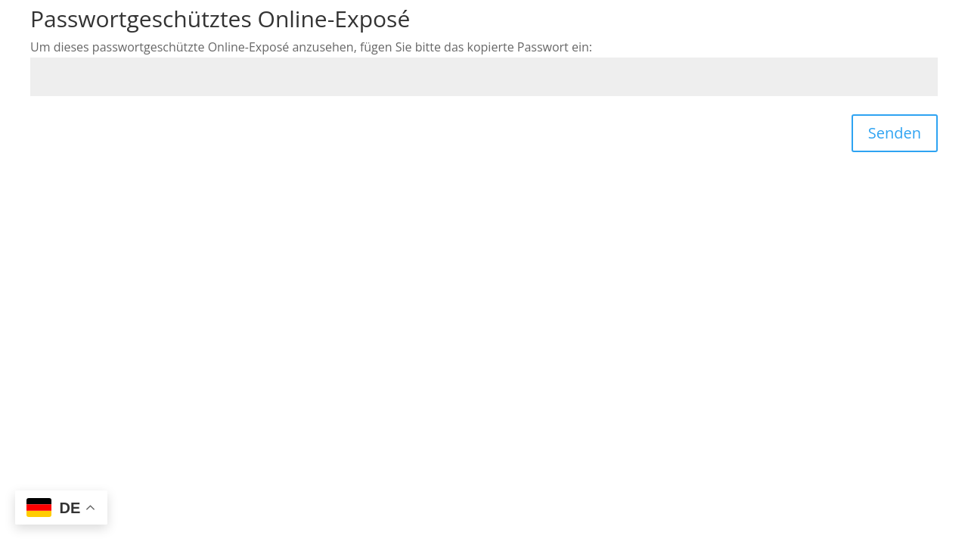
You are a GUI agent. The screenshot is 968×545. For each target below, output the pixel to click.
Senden (894, 133)
